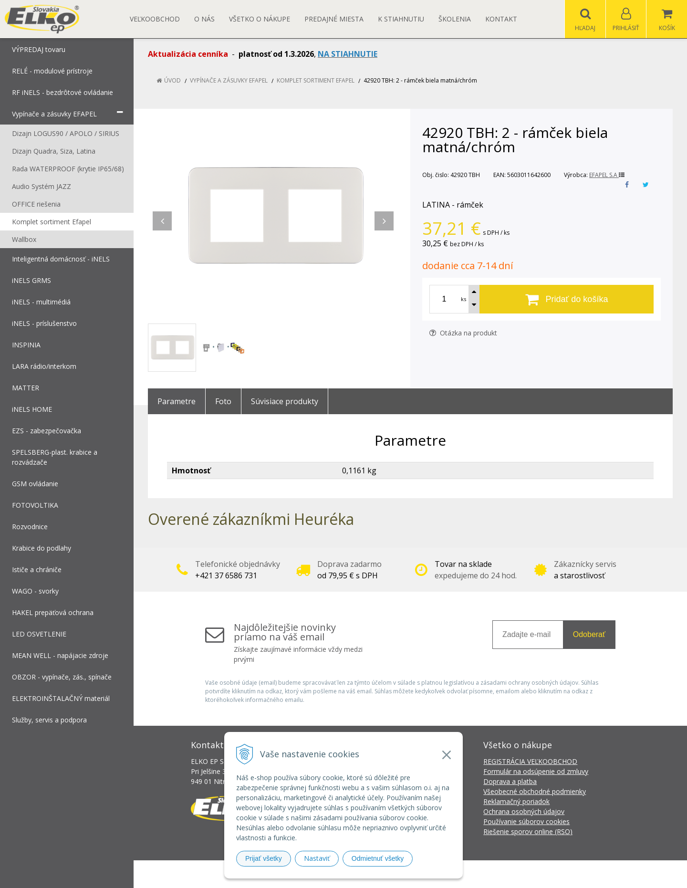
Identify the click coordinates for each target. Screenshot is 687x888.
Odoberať (589, 634)
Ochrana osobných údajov (523, 811)
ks (463, 299)
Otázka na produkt (463, 332)
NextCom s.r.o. (515, 874)
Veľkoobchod (155, 18)
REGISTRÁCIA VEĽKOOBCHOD (530, 761)
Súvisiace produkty (284, 401)
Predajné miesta (334, 18)
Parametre (176, 401)
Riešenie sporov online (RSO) (527, 831)
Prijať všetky (263, 858)
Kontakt (501, 18)
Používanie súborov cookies (526, 821)
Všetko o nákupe (259, 18)
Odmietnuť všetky (378, 858)
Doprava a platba (510, 781)
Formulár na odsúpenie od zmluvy (535, 771)
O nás (204, 18)
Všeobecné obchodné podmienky (534, 791)
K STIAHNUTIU (401, 18)
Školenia (454, 18)
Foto (223, 401)
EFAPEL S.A (607, 175)
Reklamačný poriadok (516, 801)
